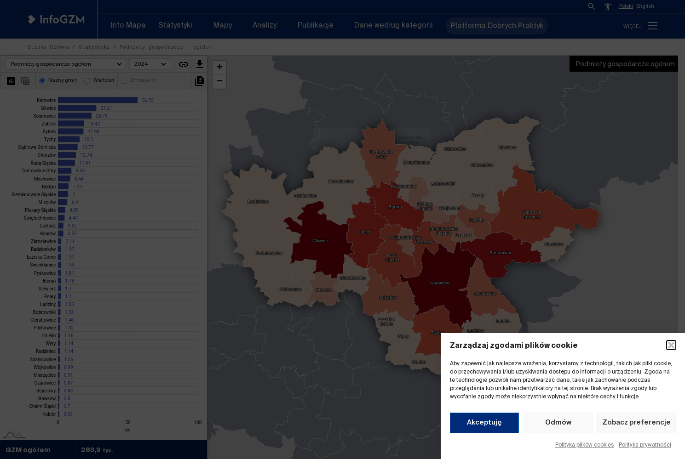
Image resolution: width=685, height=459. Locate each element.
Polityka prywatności (645, 445)
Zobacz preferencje (636, 422)
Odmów (558, 422)
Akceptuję (484, 422)
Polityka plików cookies (584, 445)
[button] (671, 345)
